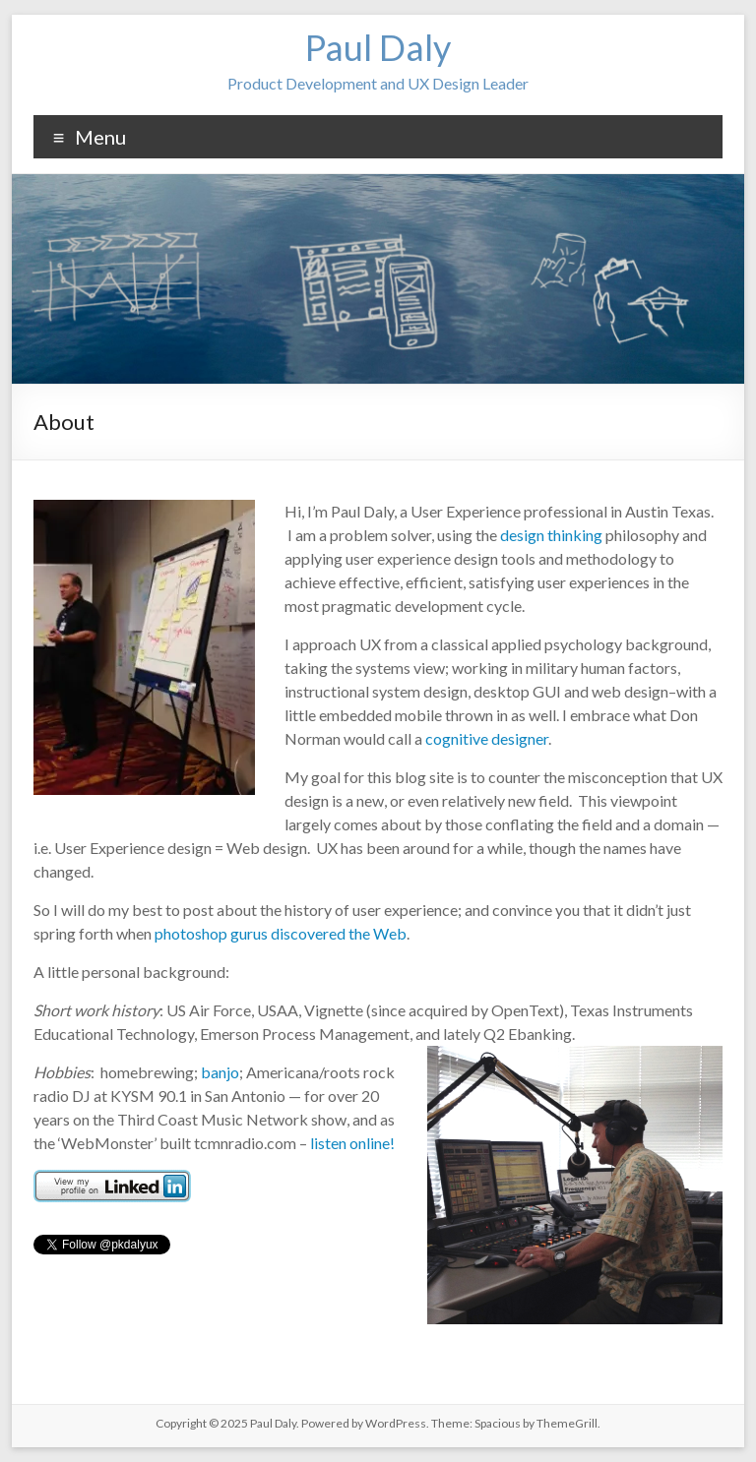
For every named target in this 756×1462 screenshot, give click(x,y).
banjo (220, 1072)
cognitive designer (486, 738)
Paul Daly (378, 47)
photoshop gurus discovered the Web (281, 933)
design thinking (551, 534)
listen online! (352, 1142)
